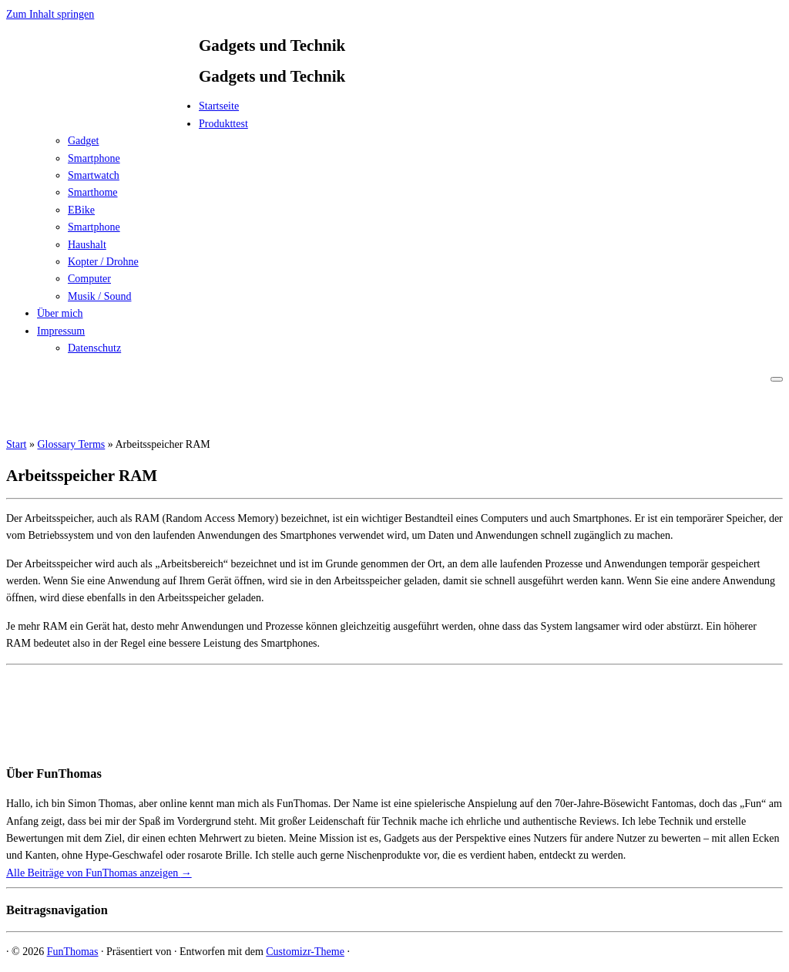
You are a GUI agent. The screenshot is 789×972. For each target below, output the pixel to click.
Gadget (83, 140)
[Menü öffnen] (777, 379)
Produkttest (223, 123)
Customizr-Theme (305, 951)
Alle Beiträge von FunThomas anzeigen (99, 873)
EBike (81, 210)
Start (16, 444)
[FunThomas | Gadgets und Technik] (102, 110)
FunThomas (73, 951)
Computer (89, 278)
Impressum (61, 331)
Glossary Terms (71, 444)
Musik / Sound (99, 296)
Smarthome (93, 192)
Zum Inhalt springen (50, 14)
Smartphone (94, 158)
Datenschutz (94, 348)
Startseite (219, 106)
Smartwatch (93, 175)
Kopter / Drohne (103, 261)
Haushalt (87, 245)
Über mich (59, 313)
